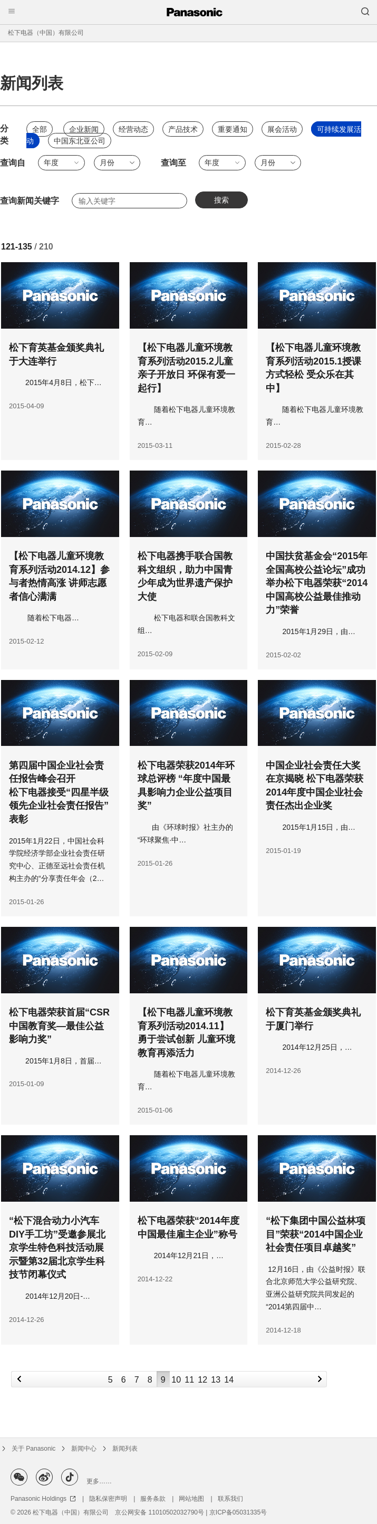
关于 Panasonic (33, 1448)
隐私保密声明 (108, 1498)
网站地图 (191, 1498)
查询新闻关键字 (29, 200)
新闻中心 (83, 1448)
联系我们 (230, 1498)
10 (176, 1379)
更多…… (99, 1481)
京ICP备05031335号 (238, 1512)
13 (215, 1379)
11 (189, 1379)
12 (202, 1379)
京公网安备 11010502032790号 (159, 1512)
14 (229, 1379)
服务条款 (153, 1498)
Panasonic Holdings (43, 1498)
